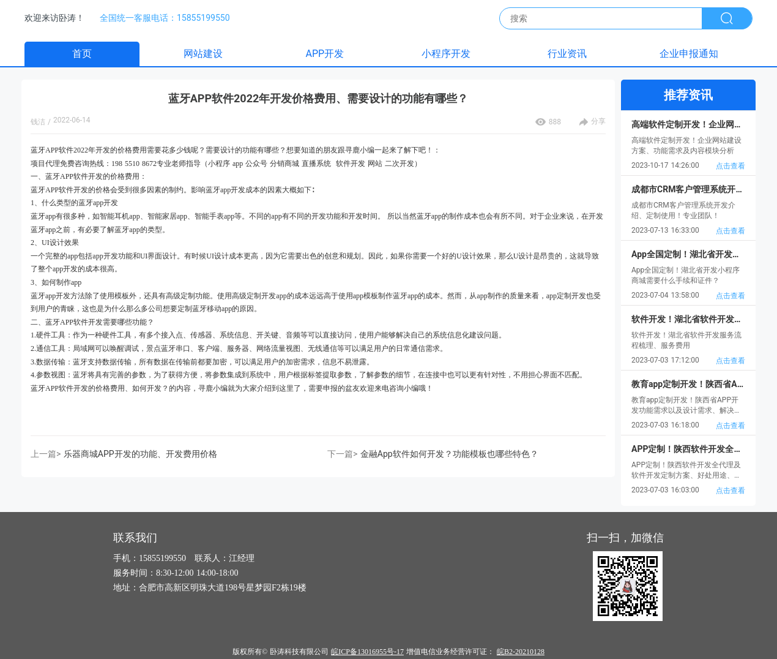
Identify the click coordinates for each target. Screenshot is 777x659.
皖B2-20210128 (521, 651)
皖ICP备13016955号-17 (367, 651)
